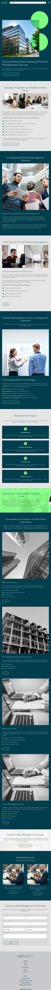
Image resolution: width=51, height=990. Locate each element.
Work (25, 965)
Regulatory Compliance (25, 982)
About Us (25, 963)
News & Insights (25, 967)
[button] (48, 879)
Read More (13, 892)
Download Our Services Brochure (10, 144)
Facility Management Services (25, 984)
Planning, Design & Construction (25, 980)
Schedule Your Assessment (25, 845)
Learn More (5, 304)
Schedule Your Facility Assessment (11, 74)
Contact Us (25, 971)
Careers (25, 969)
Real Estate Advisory (25, 978)
